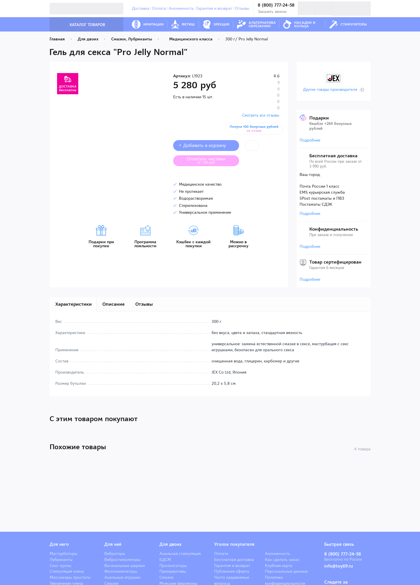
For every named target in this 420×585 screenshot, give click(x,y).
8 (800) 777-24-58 (276, 5)
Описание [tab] (113, 304)
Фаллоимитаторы (120, 571)
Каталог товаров (81, 24)
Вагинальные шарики (124, 565)
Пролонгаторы (173, 565)
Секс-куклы (60, 565)
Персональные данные (286, 571)
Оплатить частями (210, 160)
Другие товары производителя (330, 89)
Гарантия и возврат (214, 8)
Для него (59, 544)
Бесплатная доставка (234, 559)
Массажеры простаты (70, 577)
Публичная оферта (231, 571)
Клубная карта (278, 565)
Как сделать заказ (282, 559)
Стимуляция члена (67, 571)
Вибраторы (114, 553)
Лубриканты (61, 559)
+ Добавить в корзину (206, 145)
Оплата (159, 8)
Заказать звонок (272, 11)
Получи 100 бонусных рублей (254, 128)
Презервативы (172, 571)
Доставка (140, 8)
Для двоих (170, 544)
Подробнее (310, 140)
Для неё (112, 544)
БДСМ (165, 559)
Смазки (166, 577)
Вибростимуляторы (122, 559)
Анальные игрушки (122, 577)
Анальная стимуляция (180, 553)
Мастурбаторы (63, 553)
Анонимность (181, 8)
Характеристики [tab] (73, 304)
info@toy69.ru (338, 566)
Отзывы (242, 8)
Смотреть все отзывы (260, 115)
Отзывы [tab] (144, 304)
